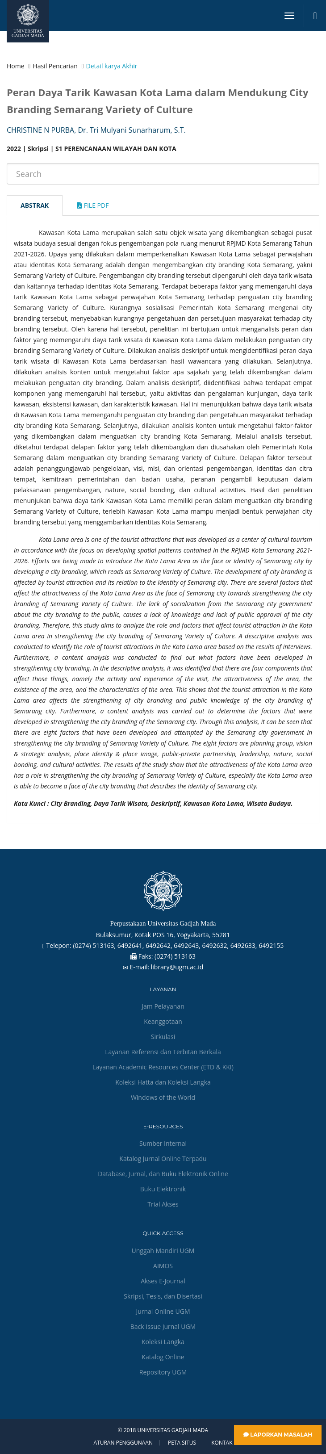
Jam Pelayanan (163, 1006)
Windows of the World (163, 1097)
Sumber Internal (163, 1143)
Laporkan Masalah (277, 1434)
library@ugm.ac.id (177, 967)
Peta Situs (182, 1443)
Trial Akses (162, 1204)
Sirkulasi (163, 1036)
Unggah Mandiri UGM (163, 1250)
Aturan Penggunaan (122, 1443)
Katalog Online (163, 1357)
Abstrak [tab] (35, 205)
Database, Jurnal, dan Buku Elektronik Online (163, 1173)
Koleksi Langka (163, 1341)
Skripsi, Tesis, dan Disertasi (163, 1296)
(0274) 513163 (175, 956)
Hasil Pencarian (55, 66)
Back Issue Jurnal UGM (163, 1326)
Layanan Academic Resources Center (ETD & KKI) (163, 1067)
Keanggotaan (163, 1021)
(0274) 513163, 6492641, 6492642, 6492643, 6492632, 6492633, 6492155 (178, 945)
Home (16, 66)
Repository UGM (163, 1372)
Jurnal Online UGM (163, 1311)
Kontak (221, 1443)
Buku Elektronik (163, 1189)
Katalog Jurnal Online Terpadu (162, 1158)
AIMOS (163, 1265)
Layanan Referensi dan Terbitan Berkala (163, 1052)
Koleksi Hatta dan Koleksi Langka (163, 1082)
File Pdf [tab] (93, 205)
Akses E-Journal (163, 1281)
